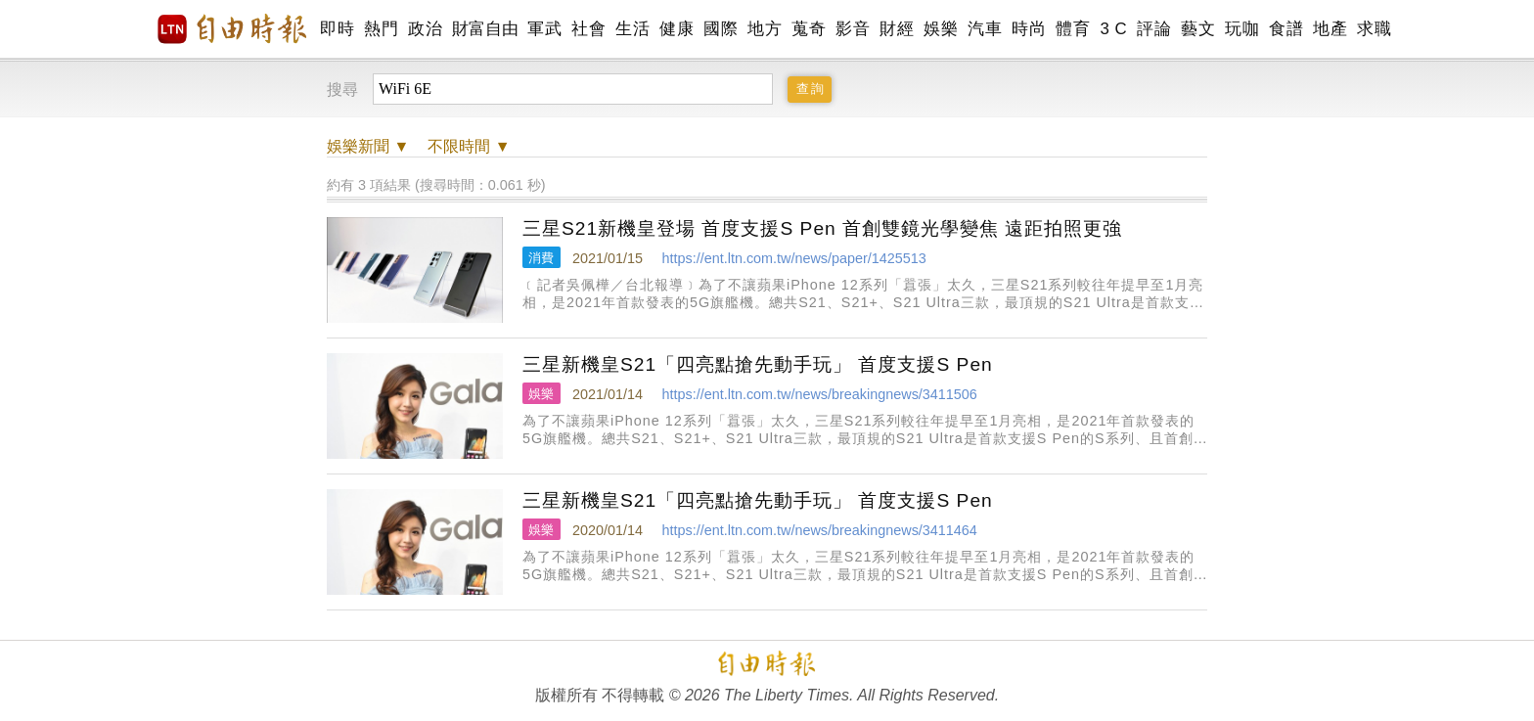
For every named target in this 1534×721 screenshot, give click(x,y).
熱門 (381, 29)
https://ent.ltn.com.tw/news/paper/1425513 (793, 258)
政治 (425, 29)
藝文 (1198, 29)
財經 (897, 29)
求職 (1374, 29)
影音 (852, 29)
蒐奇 (808, 29)
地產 (1330, 29)
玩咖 (1242, 29)
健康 (676, 29)
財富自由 (485, 29)
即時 (337, 29)
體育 (1073, 29)
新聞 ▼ (368, 146)
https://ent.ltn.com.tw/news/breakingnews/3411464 (818, 530)
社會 (588, 29)
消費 (541, 257)
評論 (1154, 29)
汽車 (985, 29)
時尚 (1029, 29)
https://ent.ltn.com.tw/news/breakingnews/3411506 (818, 394)
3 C (1113, 29)
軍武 (544, 29)
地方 (764, 29)
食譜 (1286, 29)
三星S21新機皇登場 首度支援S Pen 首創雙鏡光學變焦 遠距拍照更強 (822, 228)
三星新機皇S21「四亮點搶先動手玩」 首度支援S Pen (757, 364)
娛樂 (941, 29)
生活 (632, 29)
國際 (720, 29)
